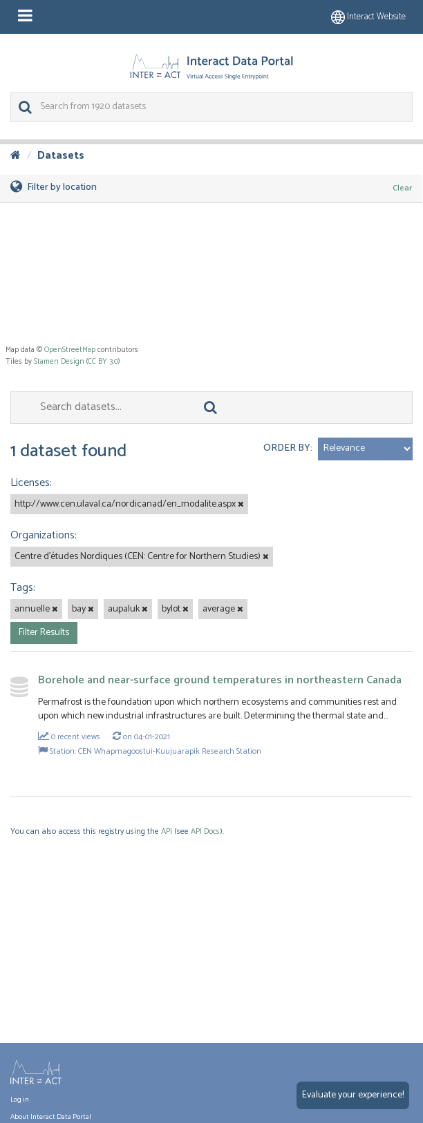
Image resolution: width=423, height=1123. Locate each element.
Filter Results (44, 633)
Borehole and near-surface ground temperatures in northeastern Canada (220, 680)
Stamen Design (59, 361)
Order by (286, 448)
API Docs (205, 831)
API (166, 831)
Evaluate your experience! (353, 1095)
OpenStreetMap (69, 350)
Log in (19, 1099)
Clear (402, 188)
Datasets (60, 155)
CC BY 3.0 (103, 361)
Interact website (368, 17)
